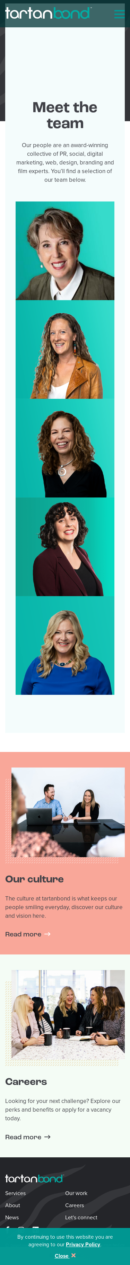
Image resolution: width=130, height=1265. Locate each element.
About (12, 1205)
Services (15, 1193)
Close (65, 1256)
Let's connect (81, 1217)
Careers (74, 1205)
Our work (76, 1193)
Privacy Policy (83, 1244)
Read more (23, 934)
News (12, 1217)
